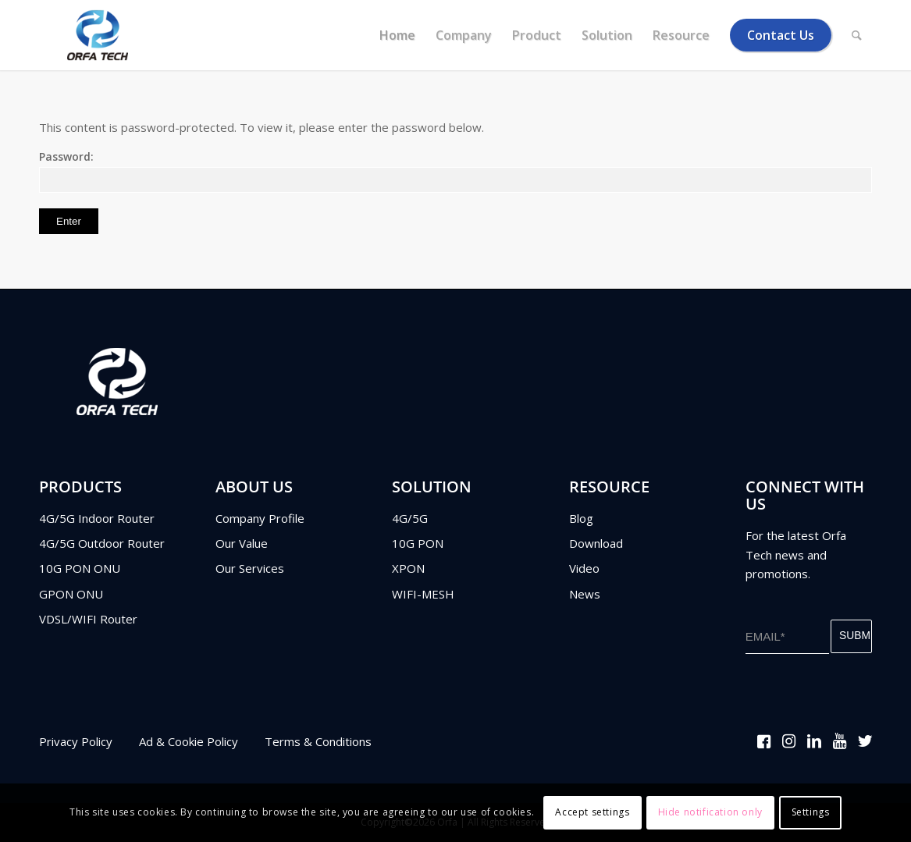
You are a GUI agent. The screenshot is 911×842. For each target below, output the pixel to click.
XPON (408, 568)
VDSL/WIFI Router (88, 619)
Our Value (241, 543)
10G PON (417, 543)
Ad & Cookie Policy (188, 741)
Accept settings (592, 812)
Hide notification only (710, 812)
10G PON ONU (79, 568)
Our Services (249, 568)
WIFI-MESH (423, 594)
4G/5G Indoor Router (97, 518)
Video (584, 568)
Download (596, 543)
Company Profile (259, 518)
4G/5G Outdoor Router (102, 543)
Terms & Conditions (318, 741)
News (584, 594)
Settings (811, 812)
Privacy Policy (75, 741)
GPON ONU (71, 594)
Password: (455, 171)
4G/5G (410, 518)
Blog (581, 518)
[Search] (857, 35)
